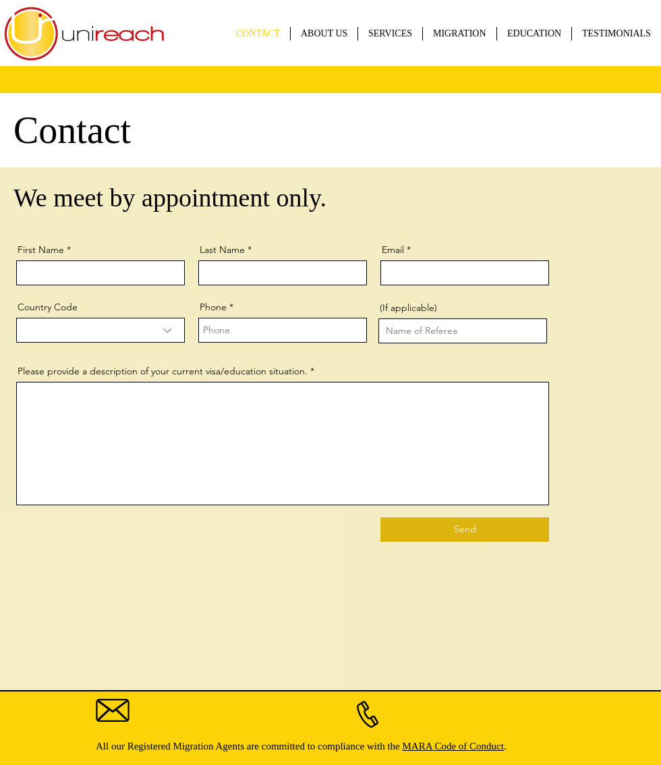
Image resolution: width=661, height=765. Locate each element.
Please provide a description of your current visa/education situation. (163, 371)
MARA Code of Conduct (452, 746)
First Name (41, 249)
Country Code (48, 307)
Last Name (222, 249)
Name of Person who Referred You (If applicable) (453, 302)
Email (393, 249)
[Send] (464, 529)
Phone (213, 307)
